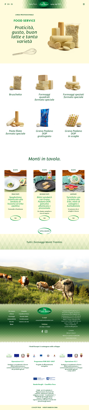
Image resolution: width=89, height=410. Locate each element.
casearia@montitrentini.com (44, 320)
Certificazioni (23, 319)
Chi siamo (11, 311)
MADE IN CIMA (52, 407)
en (8, 4)
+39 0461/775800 (44, 327)
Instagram (46, 331)
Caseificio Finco (24, 314)
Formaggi (11, 316)
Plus (39, 407)
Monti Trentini (44, 4)
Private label (24, 316)
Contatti (24, 311)
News (11, 324)
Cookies (71, 330)
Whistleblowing (71, 338)
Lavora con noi (24, 321)
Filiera (12, 314)
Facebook (42, 331)
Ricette (11, 321)
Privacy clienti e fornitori (71, 335)
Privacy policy (71, 333)
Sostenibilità (11, 319)
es (12, 4)
